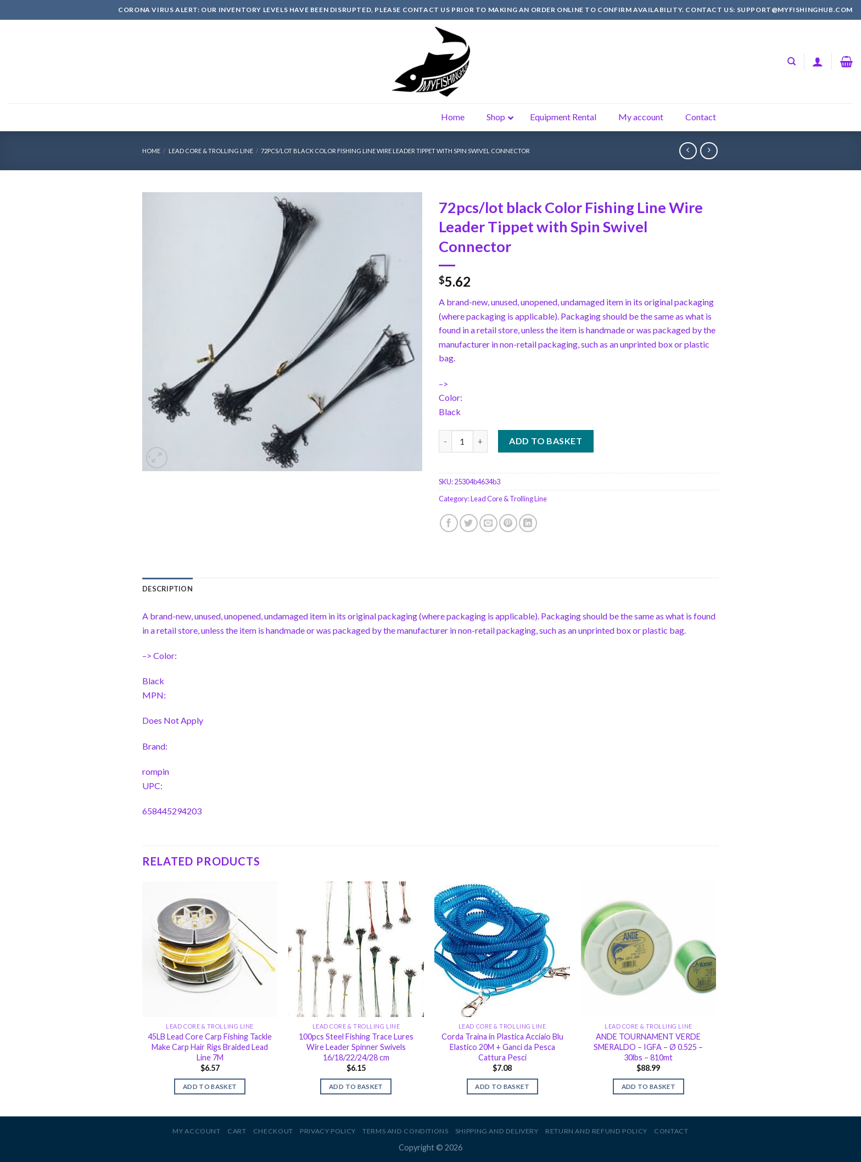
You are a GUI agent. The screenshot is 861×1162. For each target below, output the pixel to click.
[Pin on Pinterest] (508, 523)
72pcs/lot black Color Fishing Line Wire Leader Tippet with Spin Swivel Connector (395, 150)
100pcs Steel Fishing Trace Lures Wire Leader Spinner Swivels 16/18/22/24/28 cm (356, 1047)
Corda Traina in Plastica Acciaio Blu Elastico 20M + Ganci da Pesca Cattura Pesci (502, 1047)
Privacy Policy (328, 1131)
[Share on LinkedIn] (528, 523)
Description (167, 588)
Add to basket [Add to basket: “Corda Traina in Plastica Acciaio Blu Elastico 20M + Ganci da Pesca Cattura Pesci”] (502, 1086)
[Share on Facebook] (449, 523)
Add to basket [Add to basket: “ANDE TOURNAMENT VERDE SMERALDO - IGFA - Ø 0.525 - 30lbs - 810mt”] (649, 1086)
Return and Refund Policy (596, 1131)
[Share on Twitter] (469, 523)
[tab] (167, 589)
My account (196, 1131)
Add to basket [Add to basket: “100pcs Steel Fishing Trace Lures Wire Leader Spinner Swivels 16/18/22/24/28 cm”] (356, 1086)
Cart (236, 1131)
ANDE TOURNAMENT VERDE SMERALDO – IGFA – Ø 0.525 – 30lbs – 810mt (648, 1047)
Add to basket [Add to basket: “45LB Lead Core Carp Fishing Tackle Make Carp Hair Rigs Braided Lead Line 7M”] (210, 1086)
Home (151, 150)
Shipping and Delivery (497, 1131)
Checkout (273, 1131)
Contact (671, 1131)
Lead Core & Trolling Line (211, 150)
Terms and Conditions (405, 1131)
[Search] (791, 61)
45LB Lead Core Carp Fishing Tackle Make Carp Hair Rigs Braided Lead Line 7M (210, 1047)
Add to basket (545, 440)
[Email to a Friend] (488, 523)
